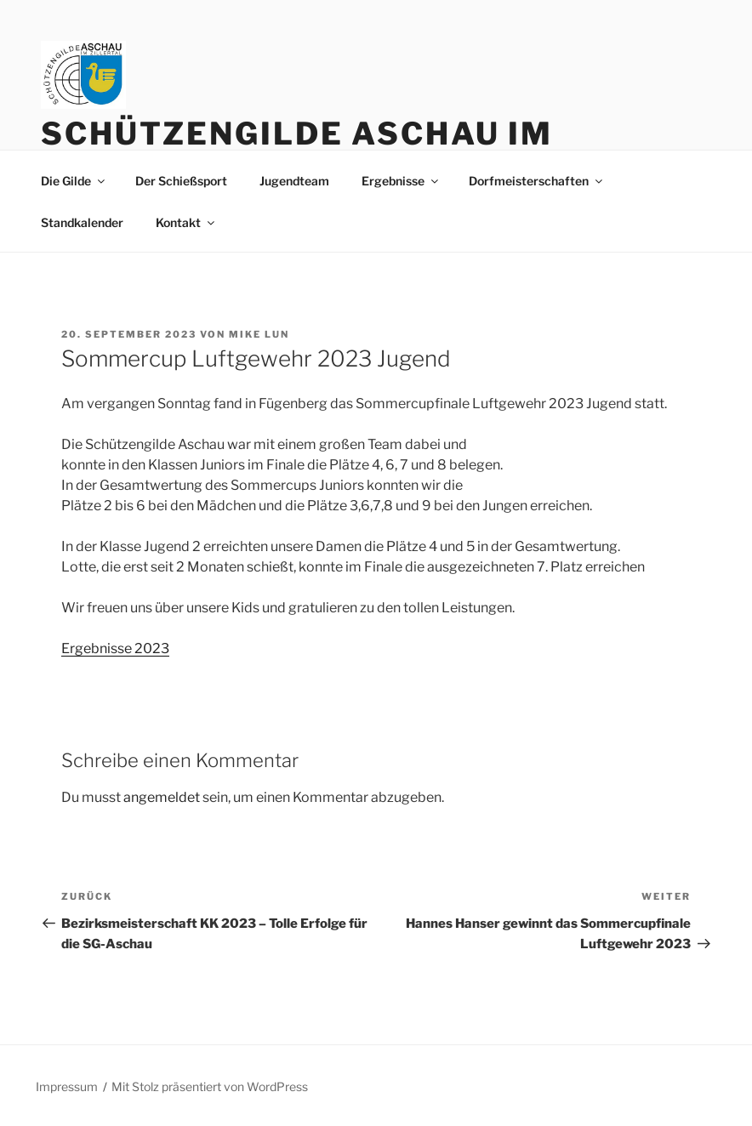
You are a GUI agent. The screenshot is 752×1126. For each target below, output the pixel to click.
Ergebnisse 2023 (115, 648)
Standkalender (82, 222)
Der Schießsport (181, 180)
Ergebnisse (401, 180)
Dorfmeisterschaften (537, 180)
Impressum (67, 1086)
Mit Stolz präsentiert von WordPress (209, 1086)
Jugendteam (294, 180)
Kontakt (186, 222)
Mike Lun (259, 334)
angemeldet (161, 797)
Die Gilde (74, 180)
